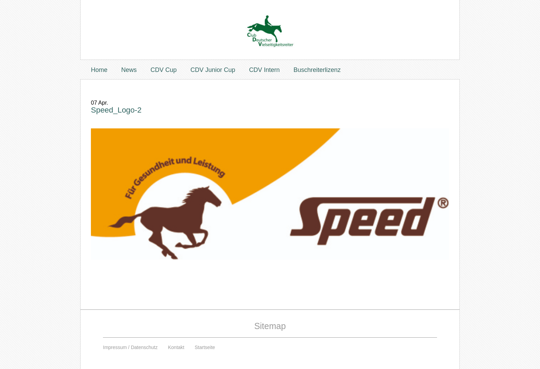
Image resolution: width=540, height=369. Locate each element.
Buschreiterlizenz (317, 69)
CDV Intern (264, 69)
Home (99, 69)
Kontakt (176, 347)
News (129, 69)
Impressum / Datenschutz (130, 347)
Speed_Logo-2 (116, 110)
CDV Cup (163, 69)
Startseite (205, 347)
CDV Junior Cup (212, 69)
